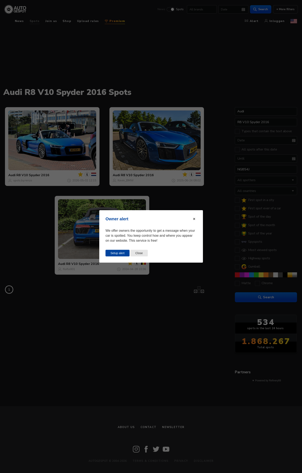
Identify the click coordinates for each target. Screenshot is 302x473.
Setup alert (117, 253)
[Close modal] (194, 219)
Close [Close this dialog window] (139, 253)
